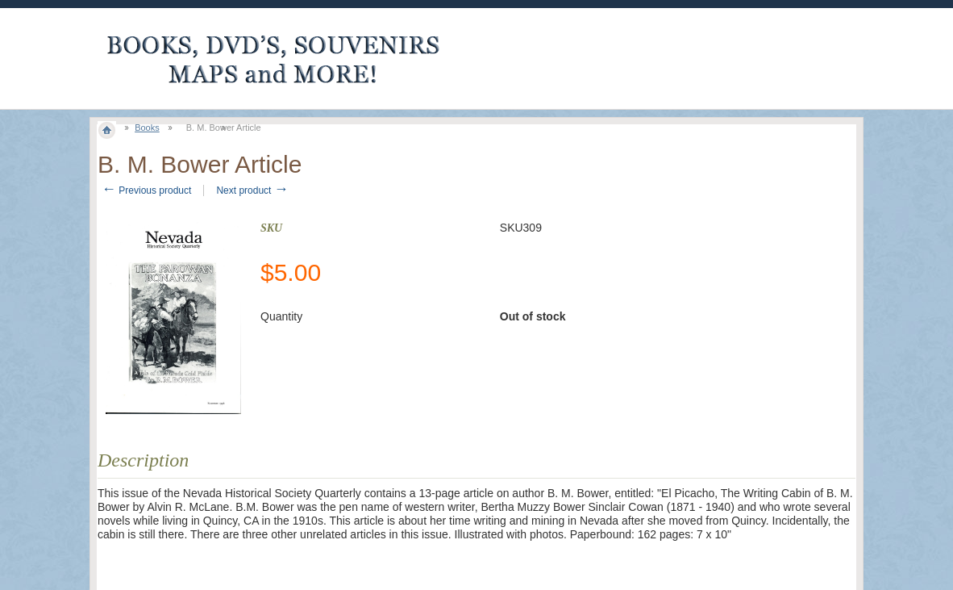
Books (147, 127)
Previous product (146, 190)
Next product (252, 190)
